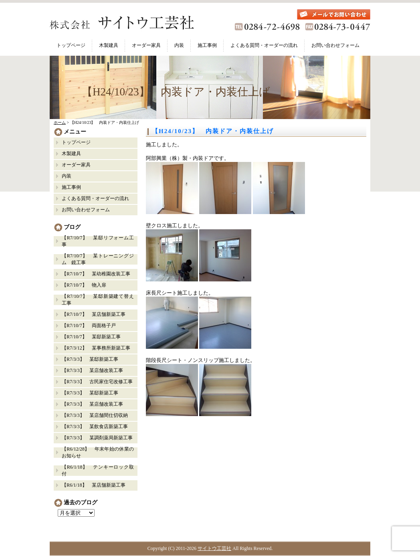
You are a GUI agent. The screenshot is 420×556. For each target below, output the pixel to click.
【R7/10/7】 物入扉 (84, 285)
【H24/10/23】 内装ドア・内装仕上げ (213, 131)
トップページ (71, 45)
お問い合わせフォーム (335, 45)
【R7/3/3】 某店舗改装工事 (92, 370)
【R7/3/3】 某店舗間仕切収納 (95, 415)
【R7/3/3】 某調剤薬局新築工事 (97, 438)
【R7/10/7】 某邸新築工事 (91, 337)
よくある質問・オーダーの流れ (264, 45)
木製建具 (108, 45)
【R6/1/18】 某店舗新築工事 (93, 485)
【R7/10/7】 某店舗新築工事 (93, 314)
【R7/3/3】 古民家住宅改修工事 (97, 381)
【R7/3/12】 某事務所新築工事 (96, 348)
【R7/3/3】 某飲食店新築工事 (95, 426)
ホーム (60, 122)
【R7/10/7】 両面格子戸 (89, 325)
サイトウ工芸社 (214, 548)
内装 (179, 45)
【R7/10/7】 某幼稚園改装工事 (96, 274)
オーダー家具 (146, 45)
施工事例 (207, 45)
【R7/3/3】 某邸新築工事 (92, 359)
